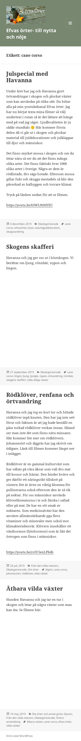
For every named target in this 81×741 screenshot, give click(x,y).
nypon (43, 376)
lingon (18, 376)
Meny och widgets (70, 27)
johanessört (13, 573)
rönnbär (68, 376)
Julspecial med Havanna (27, 77)
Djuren (68, 714)
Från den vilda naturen (44, 566)
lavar (30, 228)
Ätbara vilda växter (34, 588)
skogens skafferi (16, 380)
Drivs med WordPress (19, 736)
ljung (26, 376)
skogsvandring (15, 231)
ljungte (34, 376)
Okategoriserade (48, 224)
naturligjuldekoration (47, 228)
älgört (48, 569)
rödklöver (27, 573)
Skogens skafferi (30, 247)
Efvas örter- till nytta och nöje (31, 33)
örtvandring (55, 376)
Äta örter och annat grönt (47, 714)
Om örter (33, 569)
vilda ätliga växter (37, 380)
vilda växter (41, 573)
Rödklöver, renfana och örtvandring (40, 398)
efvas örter (64, 722)
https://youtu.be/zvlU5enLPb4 (28, 552)
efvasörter (20, 228)
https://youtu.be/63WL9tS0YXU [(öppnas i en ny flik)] (29, 205)
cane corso (60, 569)
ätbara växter (35, 722)
